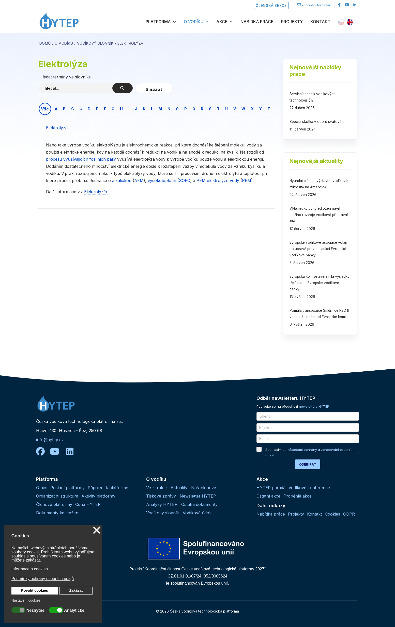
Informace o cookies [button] (29, 569)
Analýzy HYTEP (161, 504)
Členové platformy (54, 504)
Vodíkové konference (309, 487)
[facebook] (339, 4)
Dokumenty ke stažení (57, 512)
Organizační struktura (57, 496)
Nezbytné (35, 610)
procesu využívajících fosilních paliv (81, 159)
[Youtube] (347, 4)
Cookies (332, 514)
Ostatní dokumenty (199, 504)
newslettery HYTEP (314, 406)
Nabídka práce (257, 21)
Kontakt (320, 21)
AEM (139, 180)
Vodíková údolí (197, 512)
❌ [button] (97, 530)
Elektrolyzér (96, 191)
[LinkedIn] (354, 4)
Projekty (292, 21)
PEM (246, 180)
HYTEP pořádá (270, 487)
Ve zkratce (156, 487)
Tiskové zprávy (161, 496)
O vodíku (193, 21)
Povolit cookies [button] (34, 590)
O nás (41, 487)
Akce (221, 21)
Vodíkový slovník (162, 512)
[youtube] (57, 451)
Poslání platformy (67, 487)
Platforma (158, 21)
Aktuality (179, 487)
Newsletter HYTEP (198, 496)
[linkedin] (70, 451)
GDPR (349, 514)
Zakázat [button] (76, 590)
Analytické (74, 610)
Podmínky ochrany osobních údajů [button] (42, 578)
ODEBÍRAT (307, 464)
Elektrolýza (57, 127)
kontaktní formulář (316, 5)
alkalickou (122, 180)
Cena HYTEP (88, 504)
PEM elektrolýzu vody (217, 180)
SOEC (184, 180)
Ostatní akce (268, 496)
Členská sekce (271, 5)
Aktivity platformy (98, 496)
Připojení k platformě (108, 487)
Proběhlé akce (297, 496)
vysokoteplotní (162, 180)
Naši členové (203, 487)
